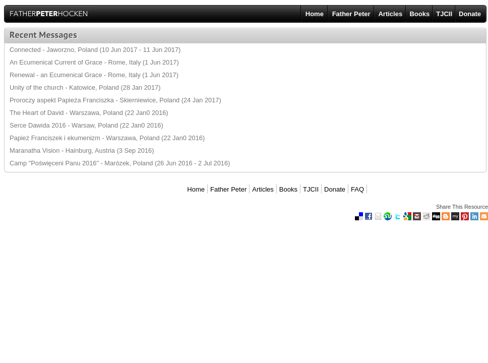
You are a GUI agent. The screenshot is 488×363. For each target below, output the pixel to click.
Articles (390, 14)
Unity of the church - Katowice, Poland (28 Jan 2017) (85, 87)
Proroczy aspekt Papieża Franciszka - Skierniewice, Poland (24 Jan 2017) (115, 100)
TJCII (444, 14)
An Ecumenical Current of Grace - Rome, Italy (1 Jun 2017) (94, 62)
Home (315, 14)
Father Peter (351, 14)
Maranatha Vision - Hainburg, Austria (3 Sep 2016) (82, 150)
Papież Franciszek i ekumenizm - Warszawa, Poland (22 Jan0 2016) (107, 138)
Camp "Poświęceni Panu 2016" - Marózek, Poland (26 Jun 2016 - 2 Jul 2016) (120, 163)
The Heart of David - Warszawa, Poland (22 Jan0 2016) (89, 112)
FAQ (357, 189)
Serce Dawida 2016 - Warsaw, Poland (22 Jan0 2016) (86, 125)
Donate (470, 14)
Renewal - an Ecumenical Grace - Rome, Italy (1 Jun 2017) (94, 75)
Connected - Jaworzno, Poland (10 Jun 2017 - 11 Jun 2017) (95, 49)
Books (419, 14)
